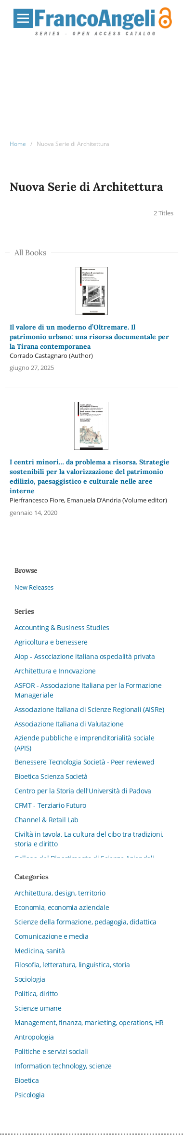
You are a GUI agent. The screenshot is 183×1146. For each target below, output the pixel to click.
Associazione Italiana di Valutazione (68, 723)
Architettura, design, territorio (59, 892)
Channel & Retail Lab (46, 819)
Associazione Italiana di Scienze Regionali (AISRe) (89, 709)
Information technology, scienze (63, 1065)
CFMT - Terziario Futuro (50, 805)
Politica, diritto (36, 993)
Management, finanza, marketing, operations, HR (89, 1022)
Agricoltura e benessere (51, 641)
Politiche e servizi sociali (51, 1051)
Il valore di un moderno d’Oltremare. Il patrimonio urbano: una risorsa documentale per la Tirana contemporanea (89, 337)
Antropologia (34, 1036)
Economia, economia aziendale (61, 907)
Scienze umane (37, 1008)
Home (18, 144)
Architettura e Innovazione (55, 670)
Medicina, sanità (39, 950)
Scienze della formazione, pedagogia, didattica (85, 921)
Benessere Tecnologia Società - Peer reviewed (84, 761)
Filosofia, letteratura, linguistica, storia (72, 964)
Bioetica (26, 1080)
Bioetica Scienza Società (51, 776)
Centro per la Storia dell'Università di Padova (82, 790)
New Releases (33, 587)
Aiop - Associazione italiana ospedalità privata (84, 656)
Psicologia (29, 1094)
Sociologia (29, 979)
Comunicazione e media (51, 936)
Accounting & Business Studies (61, 627)
